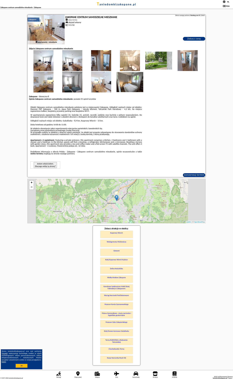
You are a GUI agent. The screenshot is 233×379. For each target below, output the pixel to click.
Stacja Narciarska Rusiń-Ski (116, 358)
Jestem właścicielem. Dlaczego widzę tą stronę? (45, 165)
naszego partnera (67, 153)
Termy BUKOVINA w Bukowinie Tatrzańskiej (116, 341)
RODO (4, 362)
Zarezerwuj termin (194, 174)
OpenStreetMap (199, 222)
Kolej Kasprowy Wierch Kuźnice (116, 260)
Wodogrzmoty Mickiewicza (116, 242)
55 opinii (84, 99)
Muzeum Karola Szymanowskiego (116, 304)
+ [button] (32, 183)
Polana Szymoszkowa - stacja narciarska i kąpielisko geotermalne (116, 314)
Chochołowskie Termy (116, 349)
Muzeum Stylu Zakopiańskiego (116, 322)
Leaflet (188, 222)
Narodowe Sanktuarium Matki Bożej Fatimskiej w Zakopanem (117, 287)
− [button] (32, 187)
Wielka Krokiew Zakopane (116, 277)
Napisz (230, 378)
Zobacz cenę (194, 38)
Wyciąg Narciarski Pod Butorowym (116, 295)
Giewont (116, 251)
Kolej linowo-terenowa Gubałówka (116, 331)
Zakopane (32, 19)
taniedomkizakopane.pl (116, 4)
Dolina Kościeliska (116, 269)
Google (4, 353)
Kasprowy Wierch (116, 233)
